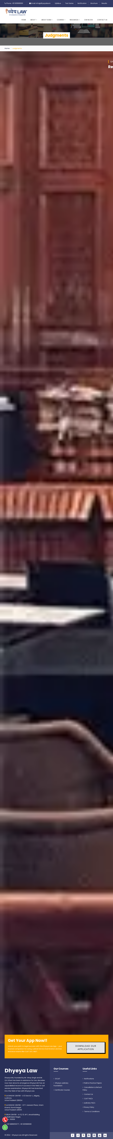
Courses (61, 20)
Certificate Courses (62, 1089)
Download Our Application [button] (85, 1046)
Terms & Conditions (91, 1110)
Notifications (88, 1077)
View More (26, 98)
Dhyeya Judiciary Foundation (61, 1083)
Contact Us (102, 20)
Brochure (94, 3)
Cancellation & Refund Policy (92, 1087)
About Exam (47, 20)
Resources (75, 20)
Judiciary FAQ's (89, 1102)
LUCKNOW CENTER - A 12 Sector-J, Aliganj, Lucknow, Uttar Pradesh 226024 (22, 1096)
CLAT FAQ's (88, 1097)
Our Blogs (88, 20)
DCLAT (57, 1077)
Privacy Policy (88, 1106)
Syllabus (58, 3)
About (33, 20)
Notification (82, 3)
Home (24, 20)
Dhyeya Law (21, 1069)
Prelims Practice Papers (92, 1082)
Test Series (69, 3)
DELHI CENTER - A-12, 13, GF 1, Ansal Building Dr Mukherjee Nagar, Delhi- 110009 (22, 1115)
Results (104, 3)
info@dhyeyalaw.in (43, 3)
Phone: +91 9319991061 (14, 3)
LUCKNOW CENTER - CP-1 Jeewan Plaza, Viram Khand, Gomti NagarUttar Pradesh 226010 (24, 1106)
